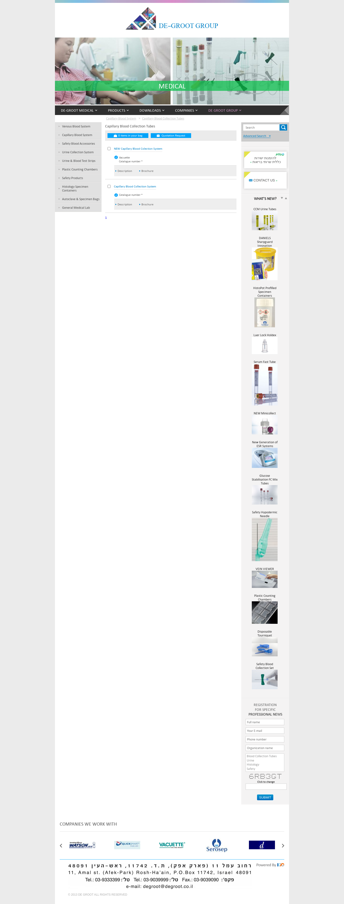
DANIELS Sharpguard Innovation (265, 243)
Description (125, 171)
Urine (265, 760)
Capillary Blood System (77, 135)
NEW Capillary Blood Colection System (138, 148)
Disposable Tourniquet (265, 635)
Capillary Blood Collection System (135, 186)
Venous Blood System (76, 126)
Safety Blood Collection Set (265, 668)
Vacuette (124, 157)
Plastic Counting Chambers (79, 169)
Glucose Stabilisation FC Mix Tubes (265, 481)
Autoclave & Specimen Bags (80, 199)
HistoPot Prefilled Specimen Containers (264, 293)
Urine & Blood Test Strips (78, 161)
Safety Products (72, 178)
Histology (265, 764)
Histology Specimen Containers (75, 188)
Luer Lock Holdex (265, 337)
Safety (265, 769)
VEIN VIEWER (265, 571)
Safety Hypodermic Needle (265, 516)
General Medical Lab (76, 207)
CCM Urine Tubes (265, 211)
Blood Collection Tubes (265, 756)
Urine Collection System (78, 152)
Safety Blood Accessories (78, 143)
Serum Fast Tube (265, 363)
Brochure (147, 171)
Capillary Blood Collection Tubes (163, 118)
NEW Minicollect (265, 415)
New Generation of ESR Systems (265, 446)
